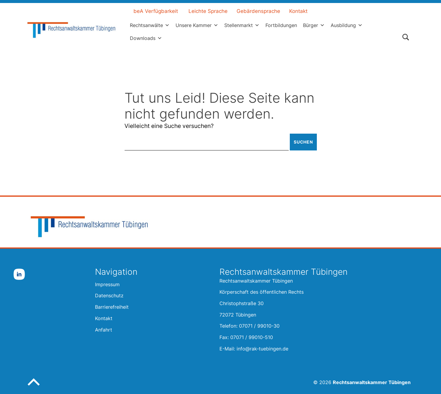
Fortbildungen (281, 25)
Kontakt (298, 11)
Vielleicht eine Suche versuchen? (169, 126)
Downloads (146, 38)
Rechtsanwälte (150, 25)
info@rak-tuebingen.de (262, 349)
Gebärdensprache (258, 11)
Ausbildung (347, 25)
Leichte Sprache (208, 11)
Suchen (302, 141)
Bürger (314, 25)
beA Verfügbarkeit (155, 11)
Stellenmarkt (241, 25)
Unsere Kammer (197, 25)
